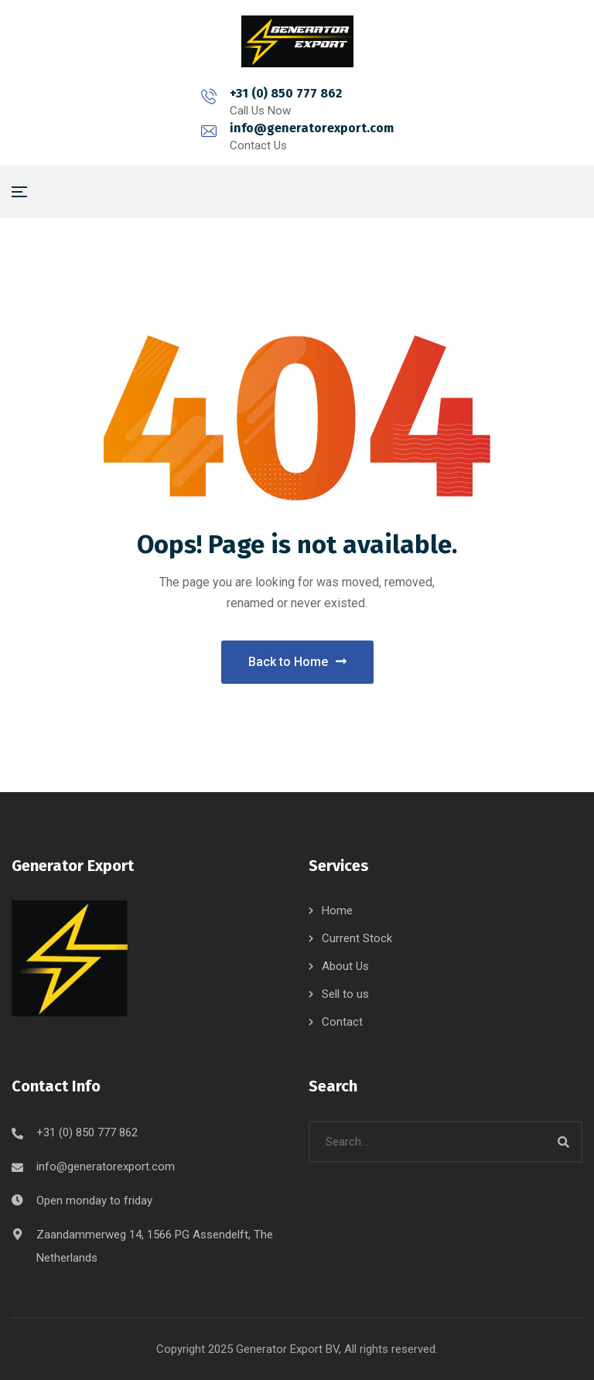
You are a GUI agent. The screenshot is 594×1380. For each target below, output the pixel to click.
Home (337, 910)
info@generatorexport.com (391, 93)
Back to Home (297, 661)
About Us (345, 966)
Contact (342, 1022)
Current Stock (357, 938)
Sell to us (345, 994)
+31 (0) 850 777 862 (206, 93)
